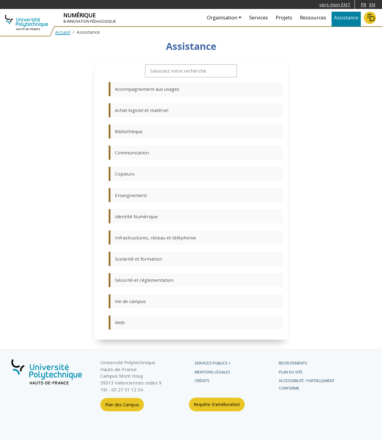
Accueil (62, 32)
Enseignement (131, 195)
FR (363, 4)
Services (258, 17)
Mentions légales (212, 372)
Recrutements (293, 363)
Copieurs (125, 174)
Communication (132, 153)
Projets (284, 17)
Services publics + (212, 363)
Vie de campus (130, 301)
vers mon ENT (334, 4)
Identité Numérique (136, 216)
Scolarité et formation (138, 259)
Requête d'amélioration (217, 404)
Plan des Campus (122, 404)
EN (372, 4)
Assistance (346, 17)
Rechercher (370, 18)
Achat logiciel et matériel (141, 110)
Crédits (202, 380)
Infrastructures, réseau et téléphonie (155, 238)
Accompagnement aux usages (147, 89)
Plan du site (291, 372)
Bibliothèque (129, 131)
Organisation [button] (222, 17)
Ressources (313, 17)
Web (120, 322)
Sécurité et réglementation (144, 280)
